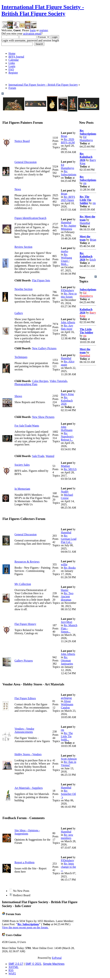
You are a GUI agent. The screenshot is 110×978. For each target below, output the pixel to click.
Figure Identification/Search (30, 218)
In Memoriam (22, 488)
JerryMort (66, 622)
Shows (18, 396)
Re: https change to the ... (68, 867)
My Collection (23, 584)
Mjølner (65, 465)
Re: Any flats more (67, 327)
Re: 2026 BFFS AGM (68, 141)
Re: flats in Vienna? (68, 763)
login (33, 30)
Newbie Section (24, 289)
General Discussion (26, 162)
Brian (64, 136)
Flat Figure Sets (41, 280)
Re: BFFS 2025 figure (68, 198)
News (18, 189)
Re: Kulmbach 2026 (67, 400)
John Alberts (68, 322)
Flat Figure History (25, 624)
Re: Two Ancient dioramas (67, 596)
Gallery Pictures (24, 660)
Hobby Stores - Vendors (28, 754)
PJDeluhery (67, 290)
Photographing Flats (26, 384)
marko (64, 251)
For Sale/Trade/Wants (27, 425)
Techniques (21, 357)
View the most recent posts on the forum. (25, 927)
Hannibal (66, 222)
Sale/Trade (38, 456)
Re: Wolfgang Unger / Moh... (66, 259)
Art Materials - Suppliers (29, 787)
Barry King (67, 394)
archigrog (66, 697)
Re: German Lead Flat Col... (68, 539)
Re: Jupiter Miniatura (68, 227)
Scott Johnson (69, 758)
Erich (93, 259)
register (43, 30)
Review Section (23, 246)
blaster (64, 590)
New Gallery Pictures (44, 348)
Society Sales (22, 464)
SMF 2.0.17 (15, 963)
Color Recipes (40, 381)
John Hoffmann (66, 428)
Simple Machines (54, 963)
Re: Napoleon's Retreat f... (67, 436)
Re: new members (67, 836)
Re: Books (70, 567)
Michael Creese (67, 496)
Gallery (19, 313)
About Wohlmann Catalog (67, 704)
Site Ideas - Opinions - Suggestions (27, 832)
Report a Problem (24, 862)
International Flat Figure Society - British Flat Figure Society (42, 10)
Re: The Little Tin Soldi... (67, 736)
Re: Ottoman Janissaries (67, 660)
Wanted (50, 456)
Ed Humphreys (67, 166)
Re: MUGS (70, 469)
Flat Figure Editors (25, 698)
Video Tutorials (58, 381)
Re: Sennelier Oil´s (68, 794)
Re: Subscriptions (68, 173)
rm (62, 729)
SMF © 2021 (33, 963)
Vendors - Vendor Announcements (24, 730)
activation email (32, 33)
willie (64, 564)
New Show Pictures (43, 416)
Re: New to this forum (69, 295)
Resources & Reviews (27, 561)
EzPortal (57, 957)
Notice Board (22, 141)
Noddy (65, 491)
